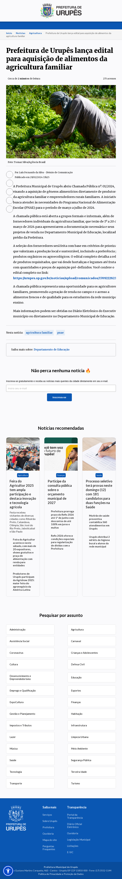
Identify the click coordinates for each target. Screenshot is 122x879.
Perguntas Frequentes (49, 848)
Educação (76, 677)
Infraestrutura (79, 725)
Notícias (20, 33)
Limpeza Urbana (79, 736)
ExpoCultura (17, 702)
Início (9, 33)
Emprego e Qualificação (23, 690)
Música (14, 748)
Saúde (13, 760)
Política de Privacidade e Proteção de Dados (61, 874)
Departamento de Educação (52, 349)
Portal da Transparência (75, 816)
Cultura (14, 664)
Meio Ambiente (79, 748)
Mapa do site (50, 839)
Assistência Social (19, 641)
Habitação (76, 713)
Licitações (72, 845)
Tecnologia (16, 771)
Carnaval (76, 641)
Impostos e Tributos (21, 725)
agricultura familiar (39, 332)
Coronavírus (16, 652)
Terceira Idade (79, 771)
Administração (17, 629)
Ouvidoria (48, 833)
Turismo (75, 783)
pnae (60, 332)
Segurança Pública (81, 760)
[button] (8, 871)
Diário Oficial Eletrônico (74, 825)
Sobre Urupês (50, 820)
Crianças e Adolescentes (84, 652)
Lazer (13, 736)
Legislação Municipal (78, 839)
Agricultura (35, 33)
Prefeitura (48, 827)
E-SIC (70, 852)
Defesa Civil (78, 664)
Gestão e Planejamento (22, 713)
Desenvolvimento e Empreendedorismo (20, 677)
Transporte (16, 783)
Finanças (76, 702)
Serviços (47, 814)
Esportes (76, 690)
